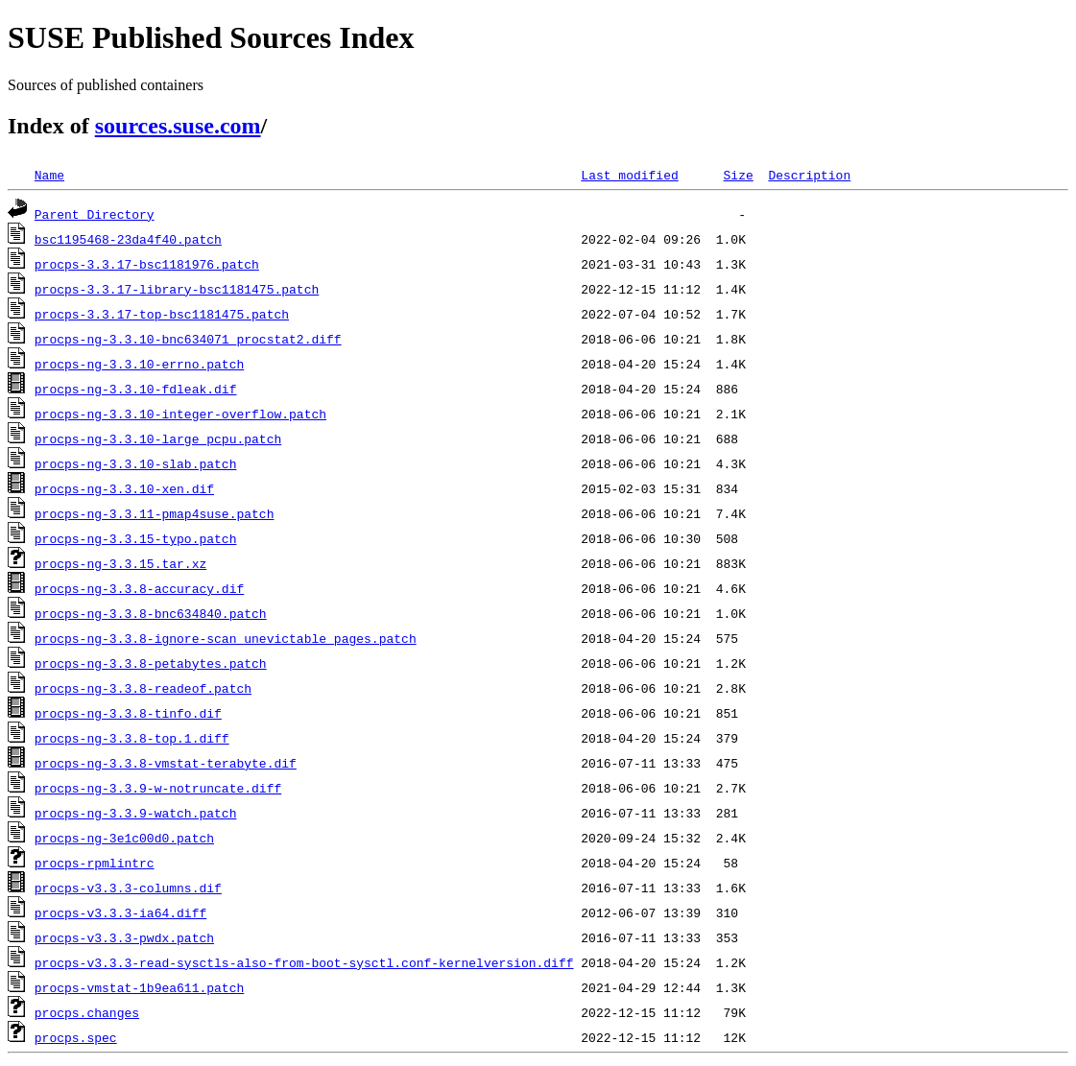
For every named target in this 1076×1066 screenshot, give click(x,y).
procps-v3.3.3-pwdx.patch (124, 937)
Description (809, 174)
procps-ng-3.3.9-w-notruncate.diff (158, 787)
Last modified (629, 174)
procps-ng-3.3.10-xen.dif (124, 488)
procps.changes (87, 1012)
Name (49, 174)
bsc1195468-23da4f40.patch (128, 239)
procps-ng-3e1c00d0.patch (124, 837)
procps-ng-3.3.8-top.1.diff (132, 737)
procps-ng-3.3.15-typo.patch (136, 538)
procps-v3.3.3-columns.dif (128, 887)
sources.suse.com (178, 125)
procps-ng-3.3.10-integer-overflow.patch (180, 413)
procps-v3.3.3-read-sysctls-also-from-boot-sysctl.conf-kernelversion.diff (304, 962)
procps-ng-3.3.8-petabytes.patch (151, 663)
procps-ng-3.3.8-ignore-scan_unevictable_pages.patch (226, 638)
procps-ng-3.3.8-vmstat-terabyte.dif (166, 762)
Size (738, 174)
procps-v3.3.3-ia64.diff (120, 912)
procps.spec (76, 1037)
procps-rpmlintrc (95, 862)
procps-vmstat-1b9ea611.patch (139, 987)
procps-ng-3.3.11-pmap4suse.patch (155, 513)
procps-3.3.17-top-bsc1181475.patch (162, 313)
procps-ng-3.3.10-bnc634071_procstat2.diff (188, 338)
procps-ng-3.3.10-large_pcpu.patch (158, 438)
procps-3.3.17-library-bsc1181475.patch (177, 288)
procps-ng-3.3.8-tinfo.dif (128, 713)
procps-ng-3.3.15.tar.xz (120, 563)
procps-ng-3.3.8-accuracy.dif (139, 588)
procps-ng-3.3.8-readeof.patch (143, 688)
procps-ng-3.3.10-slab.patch (136, 463)
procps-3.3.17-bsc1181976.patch (147, 263)
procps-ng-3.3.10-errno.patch (139, 363)
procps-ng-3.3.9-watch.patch (136, 812)
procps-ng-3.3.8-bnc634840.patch (151, 613)
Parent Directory (95, 214)
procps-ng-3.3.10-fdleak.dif (136, 388)
